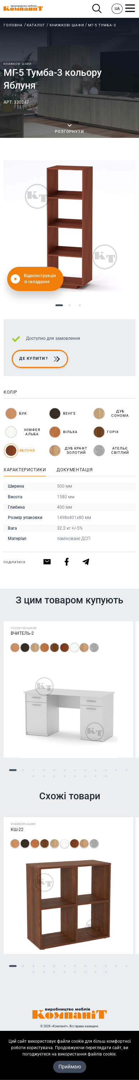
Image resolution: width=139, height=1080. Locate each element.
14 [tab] (44, 776)
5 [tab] (54, 770)
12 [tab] (126, 770)
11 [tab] (116, 770)
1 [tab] (59, 305)
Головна (13, 25)
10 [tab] (106, 770)
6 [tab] (64, 770)
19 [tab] (95, 776)
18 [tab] (85, 776)
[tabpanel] (69, 226)
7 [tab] (75, 770)
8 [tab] (85, 770)
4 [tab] (44, 770)
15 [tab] (54, 776)
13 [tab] (33, 776)
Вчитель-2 (22, 633)
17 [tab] (75, 776)
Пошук (97, 9)
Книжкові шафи (67, 25)
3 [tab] (80, 305)
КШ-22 (17, 829)
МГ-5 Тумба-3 (102, 25)
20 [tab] (106, 776)
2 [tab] (70, 305)
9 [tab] (95, 770)
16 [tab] (64, 776)
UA (117, 8)
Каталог (36, 25)
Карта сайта (70, 1074)
